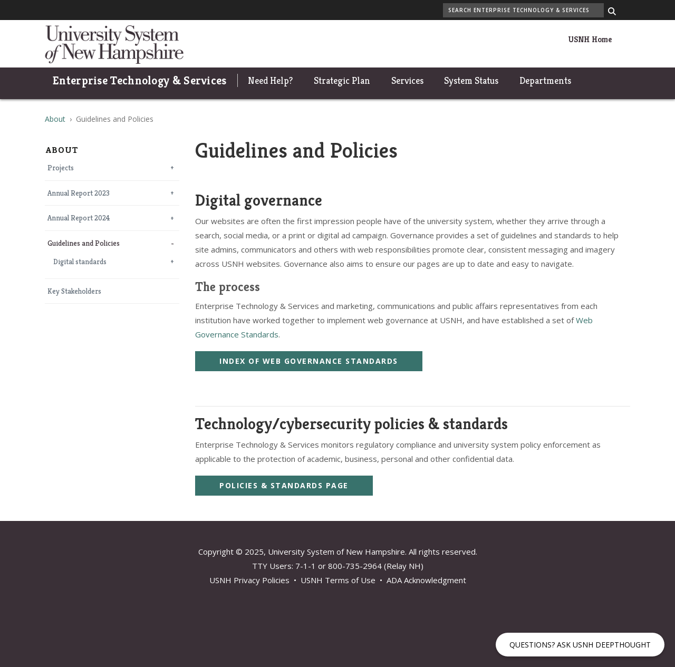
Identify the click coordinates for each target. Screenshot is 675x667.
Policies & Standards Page (284, 485)
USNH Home (590, 39)
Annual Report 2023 (78, 193)
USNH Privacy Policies (249, 580)
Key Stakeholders (74, 291)
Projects (60, 167)
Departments (545, 80)
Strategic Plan (342, 80)
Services (407, 80)
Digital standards (80, 261)
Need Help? (270, 80)
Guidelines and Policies (83, 243)
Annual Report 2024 (78, 218)
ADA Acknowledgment (426, 580)
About (55, 119)
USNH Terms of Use (338, 580)
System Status (471, 80)
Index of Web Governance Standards (308, 361)
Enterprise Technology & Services (140, 80)
